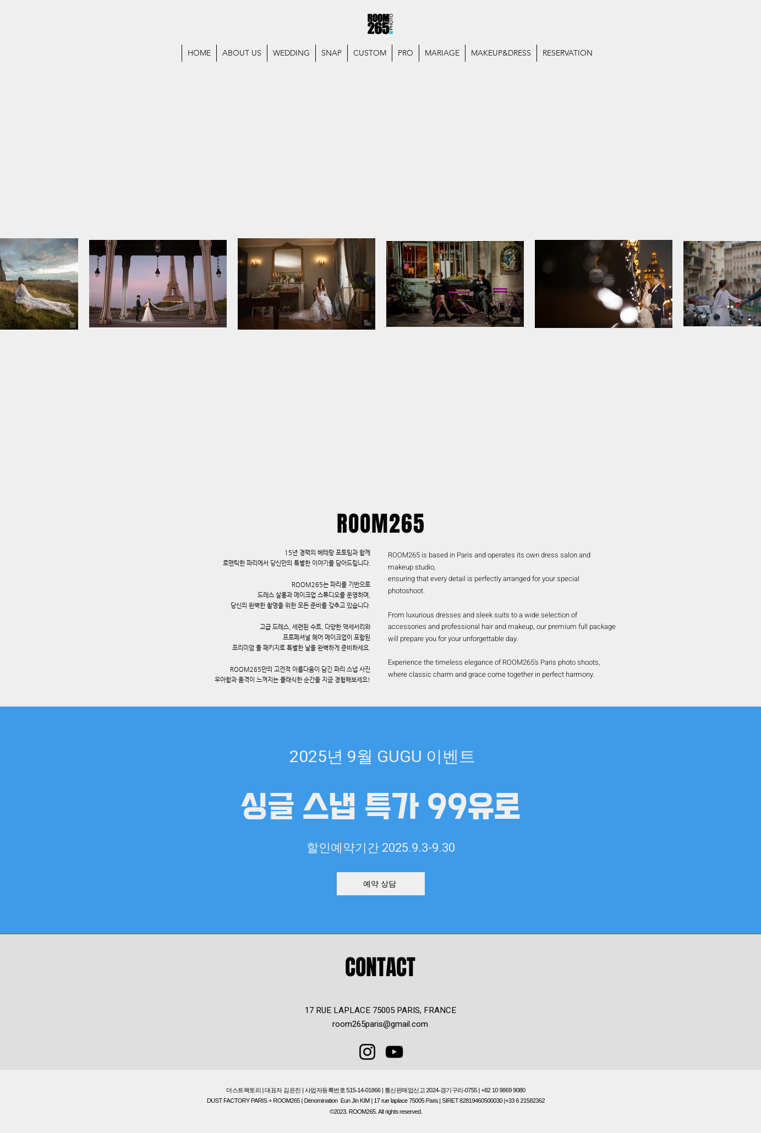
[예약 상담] (381, 883)
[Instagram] (367, 1052)
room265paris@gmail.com (380, 1024)
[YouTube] (394, 1052)
